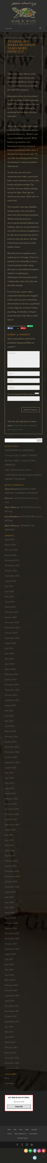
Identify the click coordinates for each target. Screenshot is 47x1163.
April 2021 (9, 850)
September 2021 (12, 824)
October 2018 (11, 990)
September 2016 (12, 1068)
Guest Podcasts (33, 1134)
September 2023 (12, 700)
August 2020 (10, 891)
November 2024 (12, 627)
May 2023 (9, 720)
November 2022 (12, 751)
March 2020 (10, 917)
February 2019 (11, 985)
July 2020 (9, 897)
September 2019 (12, 948)
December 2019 (12, 933)
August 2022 (10, 767)
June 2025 (9, 591)
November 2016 (12, 1062)
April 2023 (9, 726)
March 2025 (10, 606)
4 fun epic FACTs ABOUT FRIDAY (21, 455)
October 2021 (11, 819)
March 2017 (10, 1042)
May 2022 (9, 783)
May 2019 (9, 969)
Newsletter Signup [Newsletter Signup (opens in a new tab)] (22, 1138)
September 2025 (12, 575)
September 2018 (12, 995)
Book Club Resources (20, 1134)
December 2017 (12, 1005)
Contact (9, 1134)
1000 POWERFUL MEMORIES (19, 450)
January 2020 (11, 928)
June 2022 (9, 777)
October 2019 (11, 943)
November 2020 (12, 876)
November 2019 (12, 938)
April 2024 (9, 663)
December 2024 (12, 622)
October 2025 (11, 570)
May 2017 (9, 1031)
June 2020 (9, 902)
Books (27, 1129)
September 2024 (12, 638)
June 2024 (9, 653)
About (21, 1129)
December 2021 (12, 809)
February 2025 (11, 612)
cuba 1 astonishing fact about (18, 469)
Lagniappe (9, 1083)
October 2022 (11, 757)
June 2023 (9, 715)
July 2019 (9, 959)
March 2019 (10, 980)
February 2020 (11, 923)
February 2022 (11, 798)
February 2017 (11, 1047)
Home (9, 1129)
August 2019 (10, 954)
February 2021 (11, 860)
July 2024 (9, 648)
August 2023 (10, 705)
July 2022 (9, 772)
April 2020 (10, 912)
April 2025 (9, 601)
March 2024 (10, 669)
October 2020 (11, 881)
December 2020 (12, 871)
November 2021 (12, 814)
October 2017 (11, 1016)
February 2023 (11, 736)
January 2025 (11, 617)
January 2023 (11, 741)
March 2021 (10, 855)
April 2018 (9, 1000)
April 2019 (9, 974)
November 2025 (12, 565)
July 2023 (9, 710)
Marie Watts (12, 56)
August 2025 (10, 580)
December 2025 (12, 560)
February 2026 (11, 549)
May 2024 (9, 658)
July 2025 (9, 586)
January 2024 (11, 679)
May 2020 (9, 907)
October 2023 (11, 695)
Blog (26, 56)
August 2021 (10, 829)
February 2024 (11, 674)
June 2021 (9, 840)
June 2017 (9, 1026)
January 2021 (10, 866)
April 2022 (9, 788)
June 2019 (9, 964)
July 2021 (9, 834)
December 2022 (12, 746)
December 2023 (12, 684)
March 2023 (10, 731)
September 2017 (12, 1021)
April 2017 (9, 1037)
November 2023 (12, 689)
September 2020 (12, 886)
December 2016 (12, 1057)
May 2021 (9, 845)
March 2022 (10, 793)
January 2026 (11, 555)
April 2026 (9, 539)
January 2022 (11, 803)
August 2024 (10, 643)
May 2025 (9, 596)
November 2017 (12, 1011)
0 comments (31, 56)
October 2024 (11, 632)
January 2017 (10, 1052)
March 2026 (10, 544)
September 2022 (12, 762)
